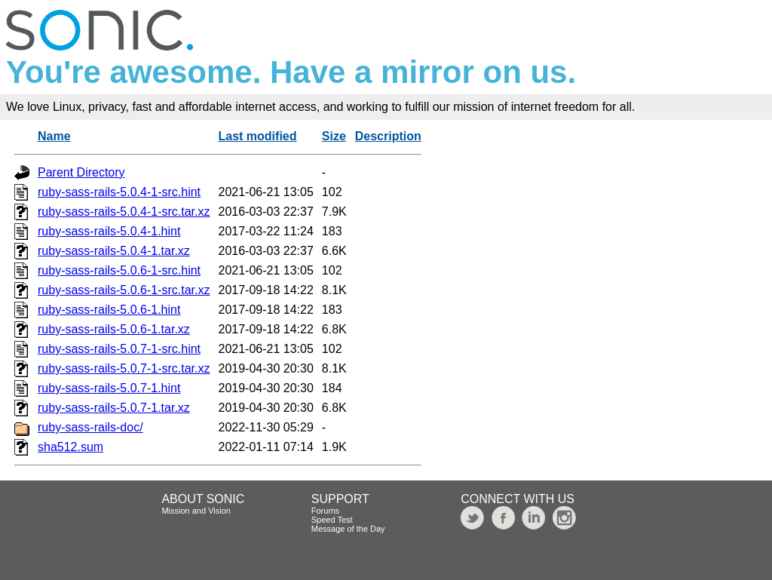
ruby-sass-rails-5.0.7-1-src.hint (119, 348)
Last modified (258, 136)
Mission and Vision (196, 510)
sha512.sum (70, 446)
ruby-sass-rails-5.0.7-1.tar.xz (114, 407)
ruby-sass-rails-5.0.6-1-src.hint (119, 270)
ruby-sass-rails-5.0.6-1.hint (109, 309)
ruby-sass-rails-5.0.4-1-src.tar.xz (124, 211)
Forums (325, 510)
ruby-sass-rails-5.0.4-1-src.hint (119, 192)
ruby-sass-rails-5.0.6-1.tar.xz (114, 329)
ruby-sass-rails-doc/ (90, 427)
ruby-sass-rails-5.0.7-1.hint (109, 388)
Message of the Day (348, 528)
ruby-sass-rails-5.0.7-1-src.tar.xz (124, 368)
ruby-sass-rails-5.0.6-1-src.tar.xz (124, 290)
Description (388, 136)
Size (334, 136)
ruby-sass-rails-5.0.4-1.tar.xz (114, 250)
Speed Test (332, 519)
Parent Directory (81, 172)
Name (54, 136)
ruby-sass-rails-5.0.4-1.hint (109, 231)
